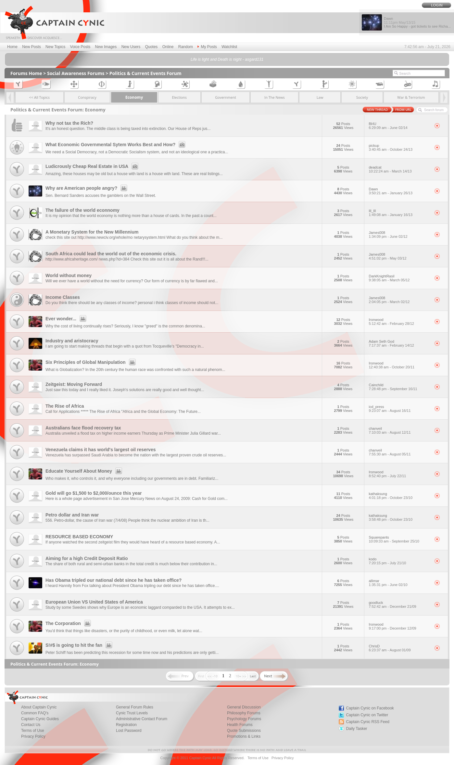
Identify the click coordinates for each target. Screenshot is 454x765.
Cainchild (399, 387)
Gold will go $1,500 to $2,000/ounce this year (93, 493)
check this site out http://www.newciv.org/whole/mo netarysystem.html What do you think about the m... (133, 237)
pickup (399, 147)
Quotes (151, 47)
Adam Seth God (399, 343)
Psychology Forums (244, 719)
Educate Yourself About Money (84, 471)
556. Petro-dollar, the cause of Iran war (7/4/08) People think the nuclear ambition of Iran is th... (127, 520)
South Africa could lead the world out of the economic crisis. (110, 253)
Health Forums (240, 724)
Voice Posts (80, 47)
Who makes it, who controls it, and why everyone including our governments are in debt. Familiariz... (131, 478)
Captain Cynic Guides (40, 719)
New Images (106, 47)
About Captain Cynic (39, 707)
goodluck (399, 604)
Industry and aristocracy (71, 340)
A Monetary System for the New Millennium (92, 232)
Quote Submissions (244, 730)
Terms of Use (32, 730)
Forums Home (26, 73)
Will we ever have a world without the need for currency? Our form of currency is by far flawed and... (131, 281)
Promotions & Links (243, 736)
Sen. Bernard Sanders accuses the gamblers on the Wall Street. (100, 195)
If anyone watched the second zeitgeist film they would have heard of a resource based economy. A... (132, 542)
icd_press (399, 409)
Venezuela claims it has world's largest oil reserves (100, 449)
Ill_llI (399, 213)
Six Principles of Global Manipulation (91, 362)
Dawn (399, 191)
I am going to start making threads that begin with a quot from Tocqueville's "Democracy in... (124, 346)
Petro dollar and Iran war (72, 514)
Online (168, 47)
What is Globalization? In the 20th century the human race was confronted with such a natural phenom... (135, 369)
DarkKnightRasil (399, 278)
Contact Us (30, 724)
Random (185, 47)
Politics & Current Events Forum (145, 73)
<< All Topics (39, 97)
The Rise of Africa (64, 406)
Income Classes (62, 297)
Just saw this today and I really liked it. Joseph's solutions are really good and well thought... (124, 390)
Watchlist (229, 47)
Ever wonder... (66, 318)
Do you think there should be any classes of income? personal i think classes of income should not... (131, 302)
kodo (399, 561)
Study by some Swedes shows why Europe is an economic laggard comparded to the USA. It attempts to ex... (140, 607)
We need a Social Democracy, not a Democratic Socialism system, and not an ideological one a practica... (136, 152)
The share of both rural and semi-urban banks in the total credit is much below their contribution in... (131, 564)
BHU (399, 126)
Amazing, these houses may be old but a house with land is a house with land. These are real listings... (134, 174)
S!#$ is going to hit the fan (79, 645)
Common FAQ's (34, 713)
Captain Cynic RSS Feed (367, 722)
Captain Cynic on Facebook (370, 708)
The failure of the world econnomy (82, 210)
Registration (126, 724)
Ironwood (399, 321)
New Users (131, 47)
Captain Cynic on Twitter (367, 715)
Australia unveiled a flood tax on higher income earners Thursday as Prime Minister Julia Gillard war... (133, 433)
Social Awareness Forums (76, 73)
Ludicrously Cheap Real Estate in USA (92, 166)
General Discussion (244, 707)
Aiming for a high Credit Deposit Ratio (86, 558)
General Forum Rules (134, 707)
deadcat (399, 169)
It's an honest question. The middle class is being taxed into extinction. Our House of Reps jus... (127, 128)
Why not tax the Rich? (69, 123)
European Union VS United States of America (94, 602)
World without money (68, 275)
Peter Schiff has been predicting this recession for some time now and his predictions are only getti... (132, 652)
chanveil (399, 430)
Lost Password (129, 730)
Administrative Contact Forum (141, 719)
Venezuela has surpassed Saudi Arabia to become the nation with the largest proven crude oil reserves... (135, 455)
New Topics (55, 47)
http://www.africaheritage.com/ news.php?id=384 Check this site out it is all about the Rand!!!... (126, 259)
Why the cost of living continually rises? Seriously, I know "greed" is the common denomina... (125, 326)
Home (12, 47)
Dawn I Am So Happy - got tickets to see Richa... (417, 22)
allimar (399, 583)
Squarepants (399, 539)
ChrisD (399, 648)
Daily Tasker (356, 728)
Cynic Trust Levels (132, 713)
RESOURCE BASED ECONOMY (79, 536)
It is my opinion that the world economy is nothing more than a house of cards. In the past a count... (131, 215)
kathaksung (399, 496)
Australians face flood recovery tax (83, 427)
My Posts (207, 47)
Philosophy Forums (243, 713)
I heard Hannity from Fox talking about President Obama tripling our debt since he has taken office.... (132, 585)
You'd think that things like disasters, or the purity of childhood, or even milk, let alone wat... (123, 631)
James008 (399, 234)
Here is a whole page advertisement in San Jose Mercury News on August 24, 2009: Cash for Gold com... (136, 498)
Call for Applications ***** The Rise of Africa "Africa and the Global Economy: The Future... (123, 411)
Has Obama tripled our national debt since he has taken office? (113, 580)
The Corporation (69, 623)
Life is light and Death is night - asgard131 (227, 59)
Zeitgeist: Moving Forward (73, 384)
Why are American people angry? (87, 188)
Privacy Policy (33, 736)
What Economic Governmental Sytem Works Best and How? (116, 144)
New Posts (31, 47)
